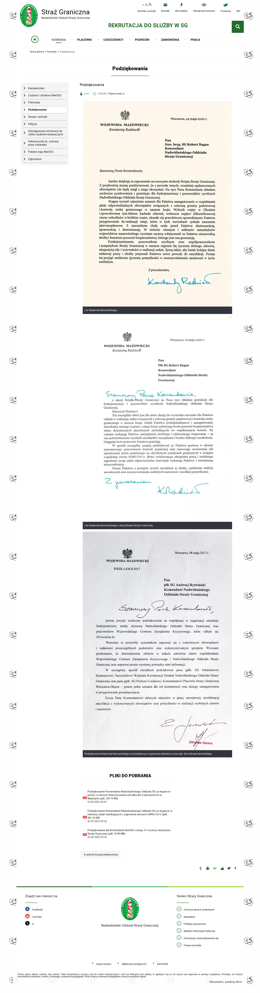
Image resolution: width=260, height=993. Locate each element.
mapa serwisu (103, 964)
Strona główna (37, 52)
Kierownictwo (36, 88)
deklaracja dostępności (134, 964)
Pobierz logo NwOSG (40, 152)
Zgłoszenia (35, 159)
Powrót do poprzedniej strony (102, 854)
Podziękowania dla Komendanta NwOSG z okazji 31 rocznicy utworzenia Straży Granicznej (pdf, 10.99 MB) (130, 833)
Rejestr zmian (115, 94)
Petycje (32, 124)
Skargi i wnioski (37, 117)
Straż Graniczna (63, 12)
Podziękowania (67, 52)
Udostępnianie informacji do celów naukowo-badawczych (45, 132)
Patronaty (34, 102)
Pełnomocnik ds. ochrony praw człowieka (43, 143)
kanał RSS (162, 964)
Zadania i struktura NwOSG (44, 95)
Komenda (52, 52)
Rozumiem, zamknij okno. (226, 982)
